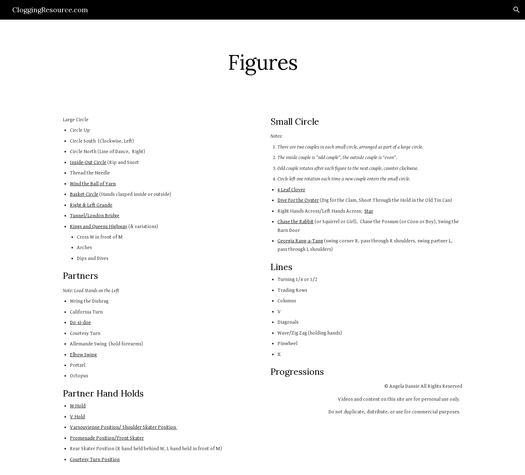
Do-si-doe (80, 322)
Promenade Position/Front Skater (107, 438)
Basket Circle (84, 194)
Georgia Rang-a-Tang (300, 241)
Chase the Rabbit (295, 222)
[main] (262, 62)
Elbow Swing (83, 355)
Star (368, 211)
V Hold (77, 417)
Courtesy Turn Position (95, 459)
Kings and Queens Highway (98, 226)
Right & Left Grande (91, 205)
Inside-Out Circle (88, 162)
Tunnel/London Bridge (94, 216)
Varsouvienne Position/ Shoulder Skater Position (123, 427)
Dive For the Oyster (298, 200)
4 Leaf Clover (291, 190)
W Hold (78, 406)
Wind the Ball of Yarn (93, 184)
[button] (516, 9)
